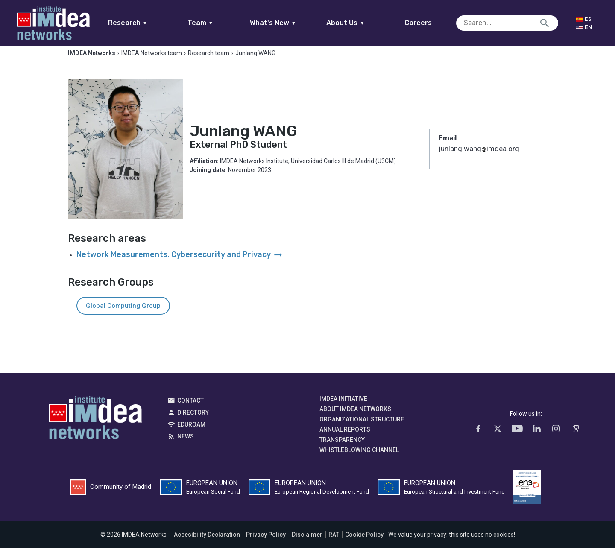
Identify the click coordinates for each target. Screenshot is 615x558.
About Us (362, 23)
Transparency (342, 450)
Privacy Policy (266, 544)
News (185, 446)
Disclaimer (307, 544)
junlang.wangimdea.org (479, 160)
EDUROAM (191, 434)
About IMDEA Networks (355, 419)
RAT (333, 544)
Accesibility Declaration (207, 544)
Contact (190, 410)
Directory (193, 422)
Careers (434, 23)
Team (217, 23)
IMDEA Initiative (343, 409)
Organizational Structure (361, 429)
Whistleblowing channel (359, 460)
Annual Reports (344, 439)
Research (144, 23)
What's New (289, 23)
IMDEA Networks (95, 430)
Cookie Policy (364, 544)
